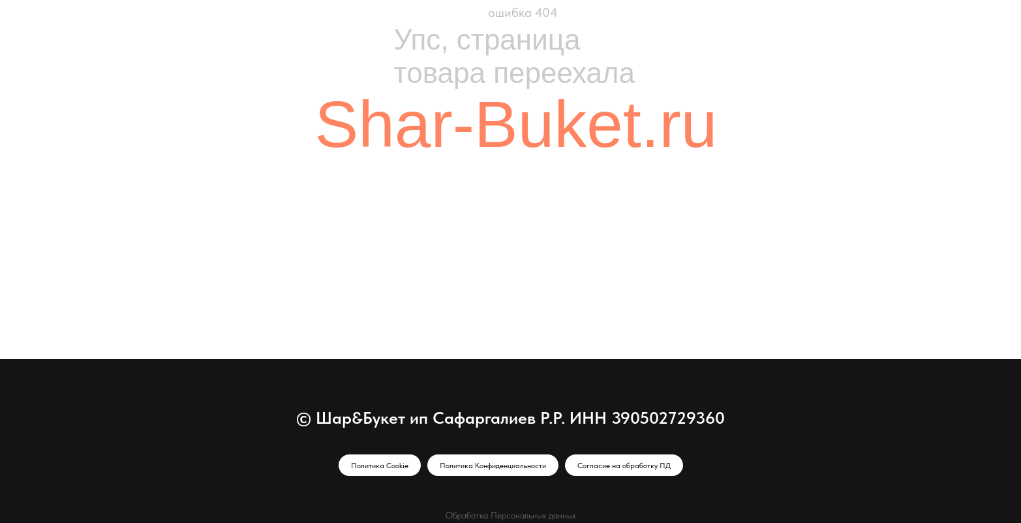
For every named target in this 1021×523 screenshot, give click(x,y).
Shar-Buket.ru (516, 124)
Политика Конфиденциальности (493, 465)
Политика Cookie (379, 465)
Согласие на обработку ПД (624, 465)
